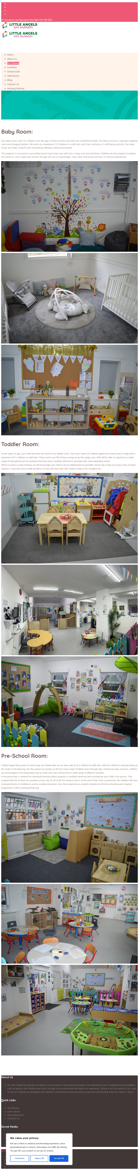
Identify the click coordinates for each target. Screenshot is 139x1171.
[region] (39, 1149)
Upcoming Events (15, 1115)
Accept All (59, 1158)
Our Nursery (13, 1108)
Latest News (13, 1112)
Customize (19, 1158)
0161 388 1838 (45, 20)
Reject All (39, 1158)
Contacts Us (13, 1118)
